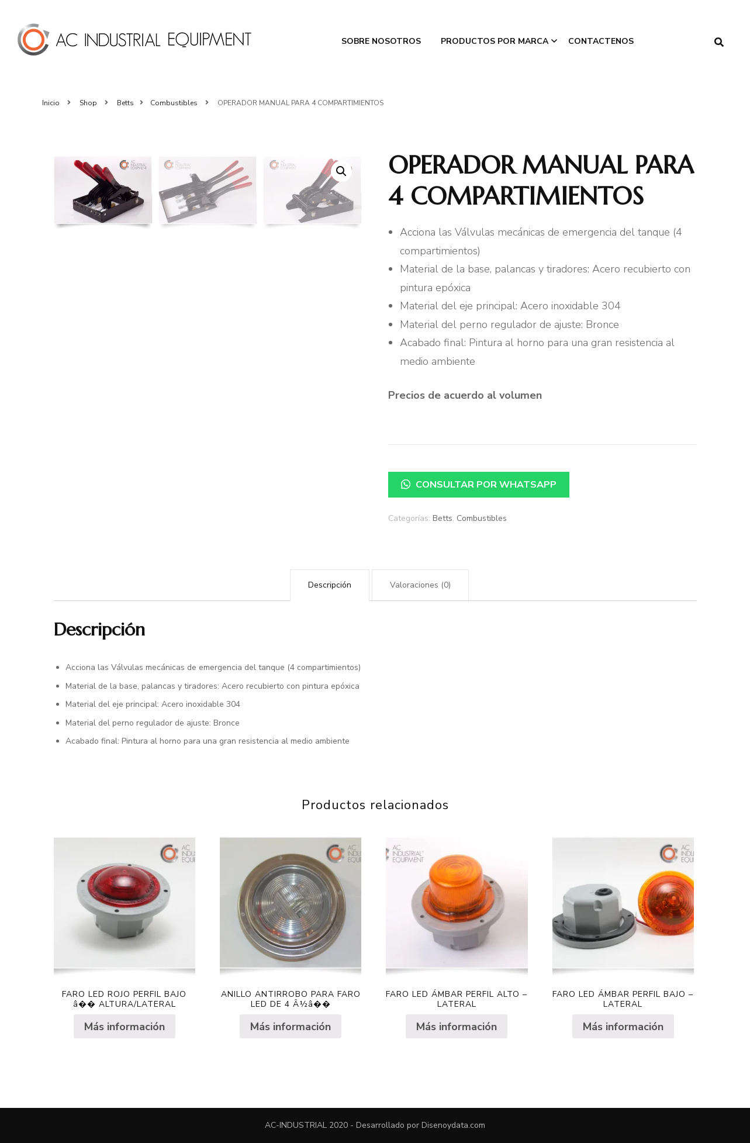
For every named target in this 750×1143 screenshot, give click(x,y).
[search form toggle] (719, 42)
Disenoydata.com (453, 1125)
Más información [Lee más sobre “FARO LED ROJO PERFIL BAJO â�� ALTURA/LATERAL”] (124, 1027)
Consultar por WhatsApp (479, 484)
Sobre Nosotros (381, 41)
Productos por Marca (494, 41)
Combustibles (482, 518)
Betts (442, 518)
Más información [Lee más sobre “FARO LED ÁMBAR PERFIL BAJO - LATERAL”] (623, 1027)
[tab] (329, 585)
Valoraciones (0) (420, 585)
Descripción (329, 585)
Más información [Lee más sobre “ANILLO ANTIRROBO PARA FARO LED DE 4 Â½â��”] (290, 1027)
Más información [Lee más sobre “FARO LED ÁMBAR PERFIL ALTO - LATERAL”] (456, 1027)
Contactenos (601, 41)
